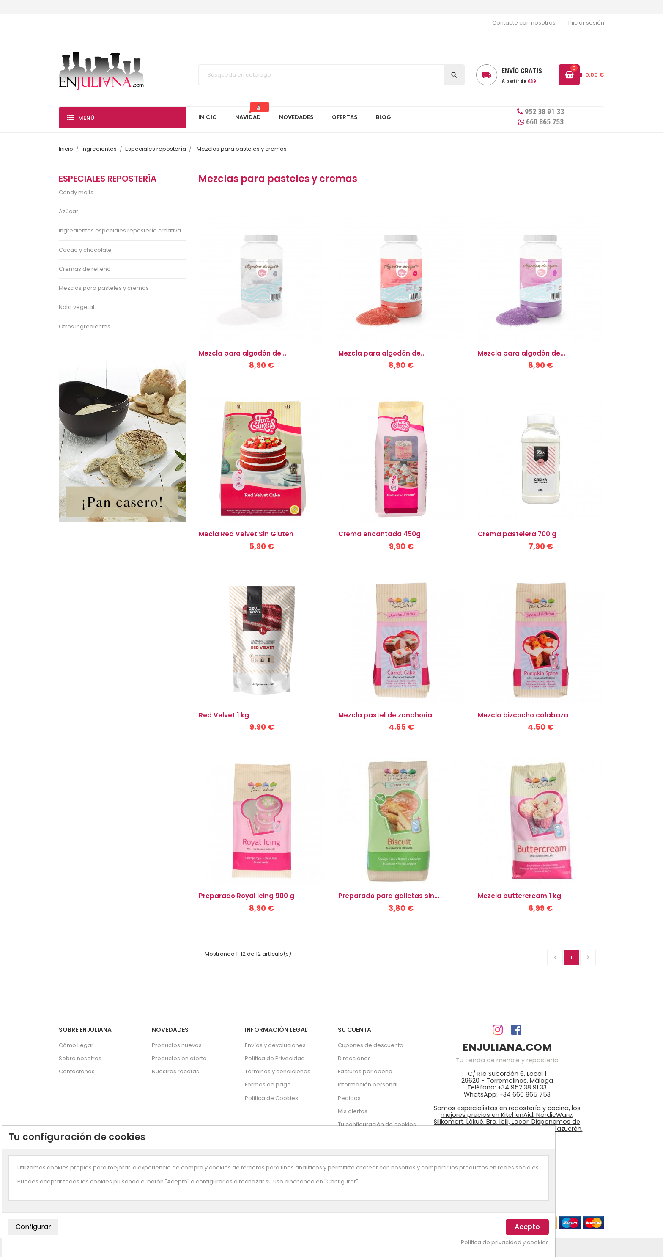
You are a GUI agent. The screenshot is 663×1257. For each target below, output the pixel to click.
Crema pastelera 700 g (517, 533)
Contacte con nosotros (524, 23)
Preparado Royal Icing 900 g (246, 895)
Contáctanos (77, 1071)
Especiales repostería (107, 179)
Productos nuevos (177, 1045)
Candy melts (76, 192)
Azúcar (68, 211)
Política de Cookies (271, 1098)
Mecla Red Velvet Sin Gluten (246, 533)
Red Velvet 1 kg (224, 715)
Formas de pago (268, 1085)
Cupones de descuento (370, 1045)
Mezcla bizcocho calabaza (523, 715)
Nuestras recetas (175, 1071)
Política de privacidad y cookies (505, 1242)
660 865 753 (541, 121)
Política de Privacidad (275, 1058)
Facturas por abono (365, 1071)
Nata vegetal (76, 307)
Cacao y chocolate (85, 250)
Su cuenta (354, 1029)
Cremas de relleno (85, 269)
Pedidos (349, 1098)
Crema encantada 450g (379, 533)
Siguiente (588, 957)
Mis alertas (352, 1111)
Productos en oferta (179, 1058)
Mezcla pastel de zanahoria (385, 715)
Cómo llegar (76, 1045)
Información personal (367, 1085)
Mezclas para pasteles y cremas (104, 288)
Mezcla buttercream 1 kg (519, 895)
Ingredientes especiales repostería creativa (120, 230)
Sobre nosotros (80, 1058)
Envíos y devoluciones (275, 1045)
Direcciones (354, 1058)
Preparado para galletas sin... (388, 895)
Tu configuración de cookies (377, 1124)
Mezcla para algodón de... (242, 353)
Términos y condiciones (277, 1071)
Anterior (555, 957)
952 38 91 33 (540, 111)
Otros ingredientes (84, 327)
